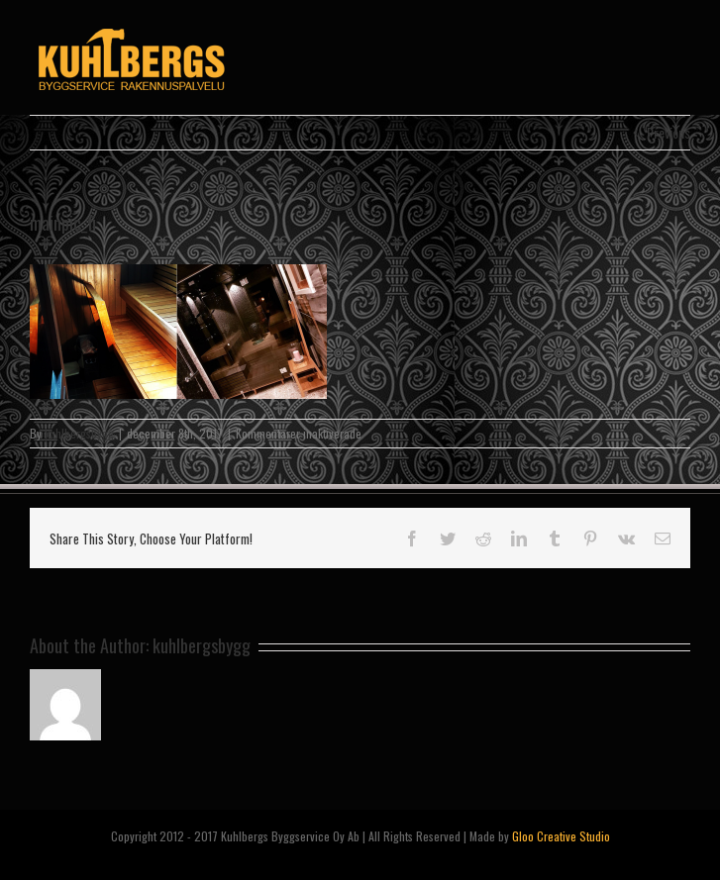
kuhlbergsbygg (79, 433)
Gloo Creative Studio (561, 836)
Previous (668, 132)
